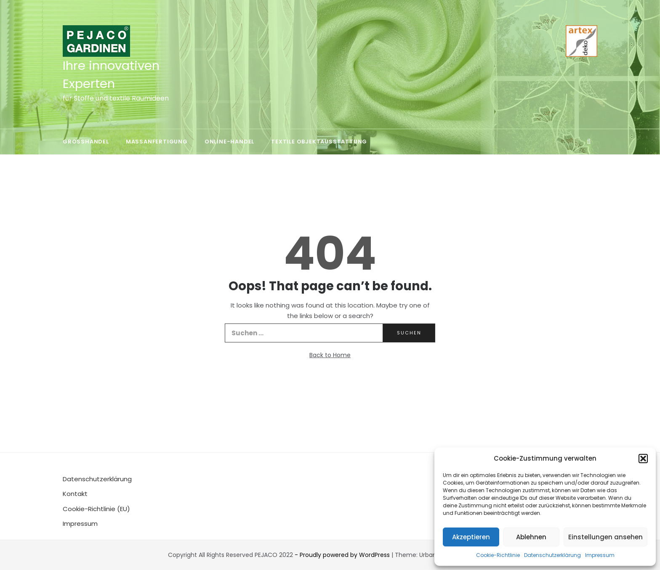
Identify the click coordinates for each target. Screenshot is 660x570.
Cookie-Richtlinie (498, 555)
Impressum (600, 555)
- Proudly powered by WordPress (343, 555)
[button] (643, 458)
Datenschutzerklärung (552, 555)
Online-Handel (229, 142)
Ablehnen (531, 537)
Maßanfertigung (157, 142)
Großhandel (86, 142)
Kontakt (75, 493)
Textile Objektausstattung (319, 142)
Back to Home (330, 355)
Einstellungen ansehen (605, 537)
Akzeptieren (471, 537)
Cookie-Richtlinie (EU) (96, 508)
